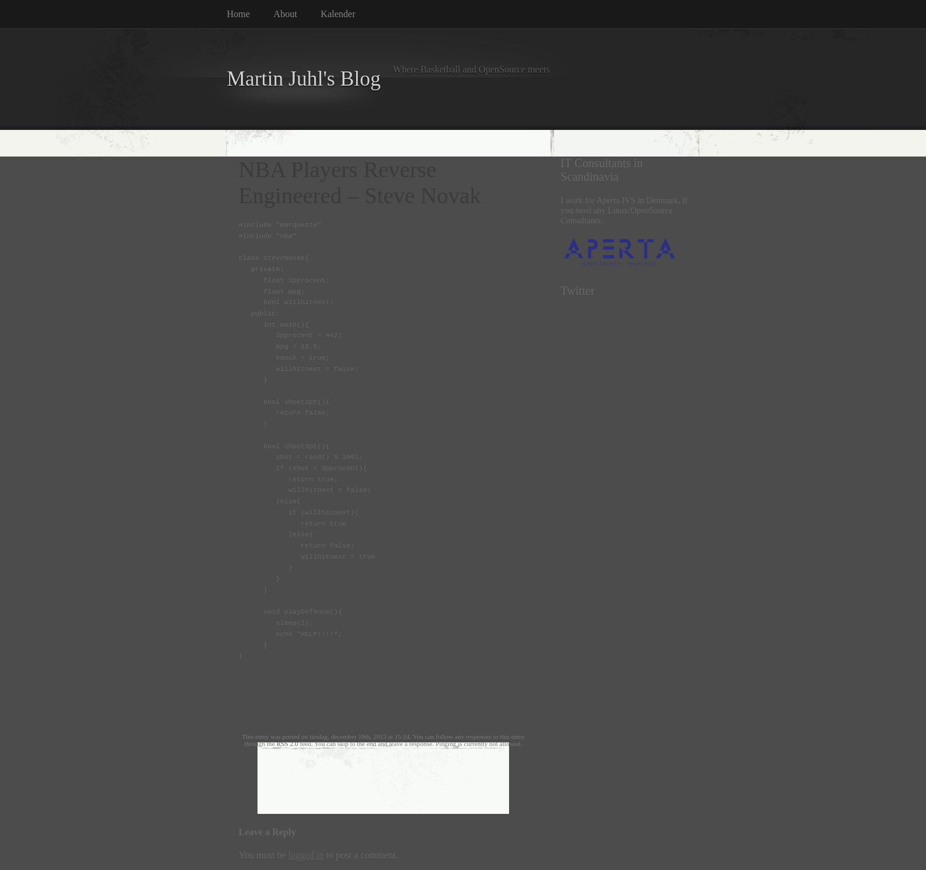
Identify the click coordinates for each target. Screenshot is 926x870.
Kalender (338, 14)
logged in (306, 855)
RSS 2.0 (287, 743)
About (285, 14)
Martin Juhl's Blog (304, 78)
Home (238, 14)
